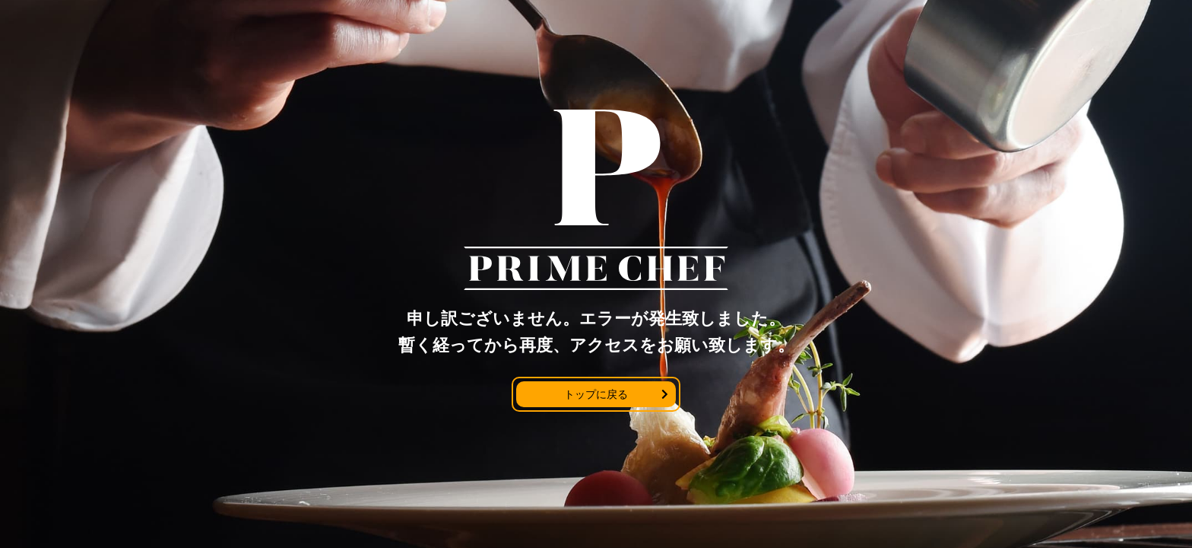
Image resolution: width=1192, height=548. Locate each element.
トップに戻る (596, 394)
